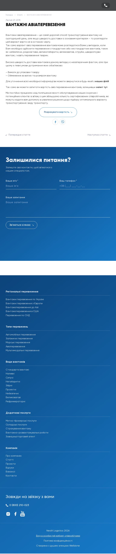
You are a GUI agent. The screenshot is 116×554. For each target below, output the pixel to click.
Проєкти (11, 464)
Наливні (10, 374)
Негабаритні (13, 382)
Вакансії (10, 472)
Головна (9, 15)
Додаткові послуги (18, 413)
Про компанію (14, 456)
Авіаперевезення (15, 346)
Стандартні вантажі (17, 370)
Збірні (9, 385)
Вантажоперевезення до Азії (22, 307)
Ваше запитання (15, 197)
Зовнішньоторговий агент (20, 436)
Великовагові (13, 397)
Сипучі (9, 378)
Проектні (11, 390)
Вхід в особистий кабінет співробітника (58, 536)
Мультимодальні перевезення (22, 350)
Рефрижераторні (15, 401)
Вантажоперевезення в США (22, 311)
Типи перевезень (17, 326)
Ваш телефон (68, 181)
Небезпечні (12, 393)
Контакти (11, 476)
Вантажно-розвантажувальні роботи (27, 433)
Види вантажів (15, 361)
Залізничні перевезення (19, 338)
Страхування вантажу (18, 429)
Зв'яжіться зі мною (20, 225)
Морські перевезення (18, 342)
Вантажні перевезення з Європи (24, 303)
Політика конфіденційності (58, 541)
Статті (20, 15)
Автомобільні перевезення (21, 335)
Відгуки (10, 468)
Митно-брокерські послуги (21, 421)
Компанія (11, 448)
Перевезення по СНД (18, 315)
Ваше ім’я (12, 181)
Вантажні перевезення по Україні (25, 299)
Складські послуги (16, 425)
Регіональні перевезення (22, 291)
